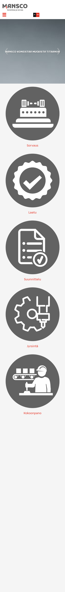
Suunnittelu (32, 280)
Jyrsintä (32, 346)
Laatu (32, 213)
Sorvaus (32, 146)
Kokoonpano (32, 413)
